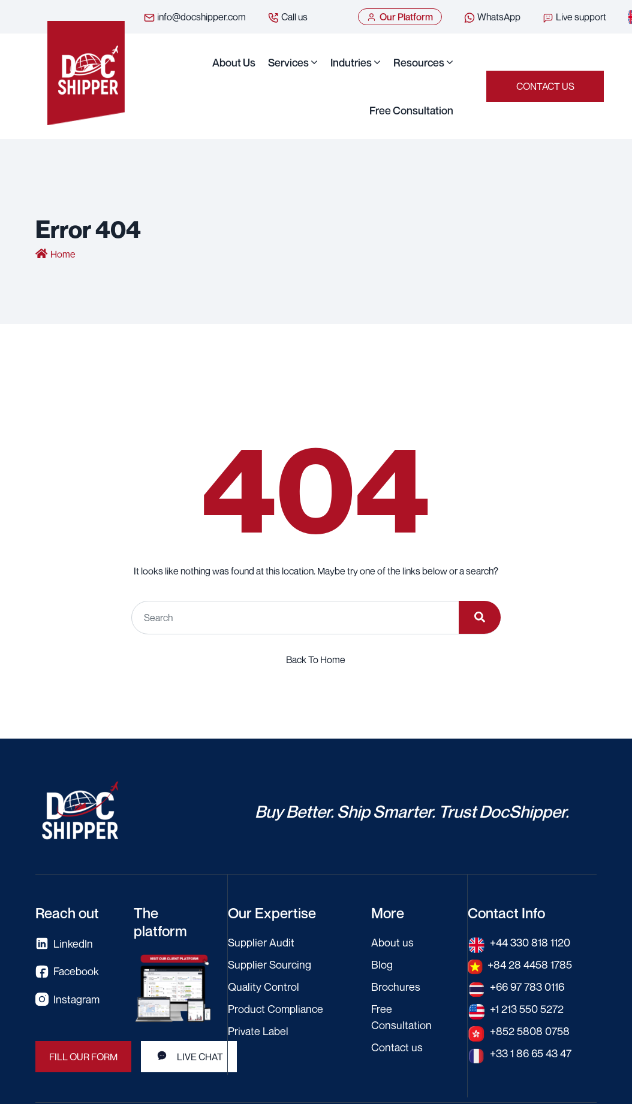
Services (288, 62)
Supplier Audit (261, 942)
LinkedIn (64, 944)
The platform (160, 922)
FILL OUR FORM (83, 1057)
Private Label (258, 1031)
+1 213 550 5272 (527, 1008)
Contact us (545, 86)
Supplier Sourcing (269, 964)
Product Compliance (275, 1008)
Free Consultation (411, 110)
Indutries (351, 62)
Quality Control (263, 986)
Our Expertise (272, 913)
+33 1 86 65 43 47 (530, 1053)
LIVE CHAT (189, 1056)
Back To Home (315, 660)
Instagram (67, 999)
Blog (382, 964)
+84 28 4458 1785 (529, 964)
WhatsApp (492, 17)
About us (233, 62)
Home (63, 254)
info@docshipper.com (194, 17)
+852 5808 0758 (530, 1031)
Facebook (67, 971)
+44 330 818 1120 (530, 942)
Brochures (395, 986)
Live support (574, 17)
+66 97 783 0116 (527, 986)
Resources (418, 62)
